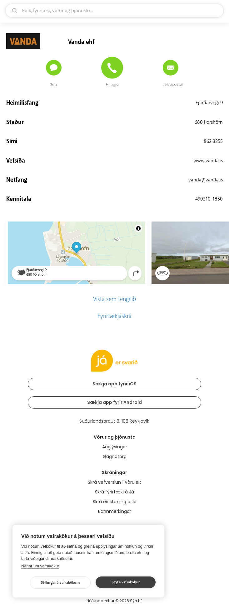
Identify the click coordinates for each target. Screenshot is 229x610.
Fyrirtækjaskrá (114, 316)
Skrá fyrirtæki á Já (114, 492)
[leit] (114, 10)
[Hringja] (112, 68)
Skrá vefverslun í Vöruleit (114, 482)
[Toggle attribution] (138, 228)
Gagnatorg (115, 456)
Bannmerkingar (114, 511)
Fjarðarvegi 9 (209, 103)
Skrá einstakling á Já (115, 501)
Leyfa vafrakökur (126, 582)
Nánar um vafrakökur (40, 566)
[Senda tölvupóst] (170, 68)
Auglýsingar (114, 447)
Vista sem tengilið (114, 299)
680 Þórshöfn (209, 122)
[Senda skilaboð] (54, 68)
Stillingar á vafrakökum (60, 582)
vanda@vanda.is (205, 180)
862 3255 (213, 141)
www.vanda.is (208, 161)
